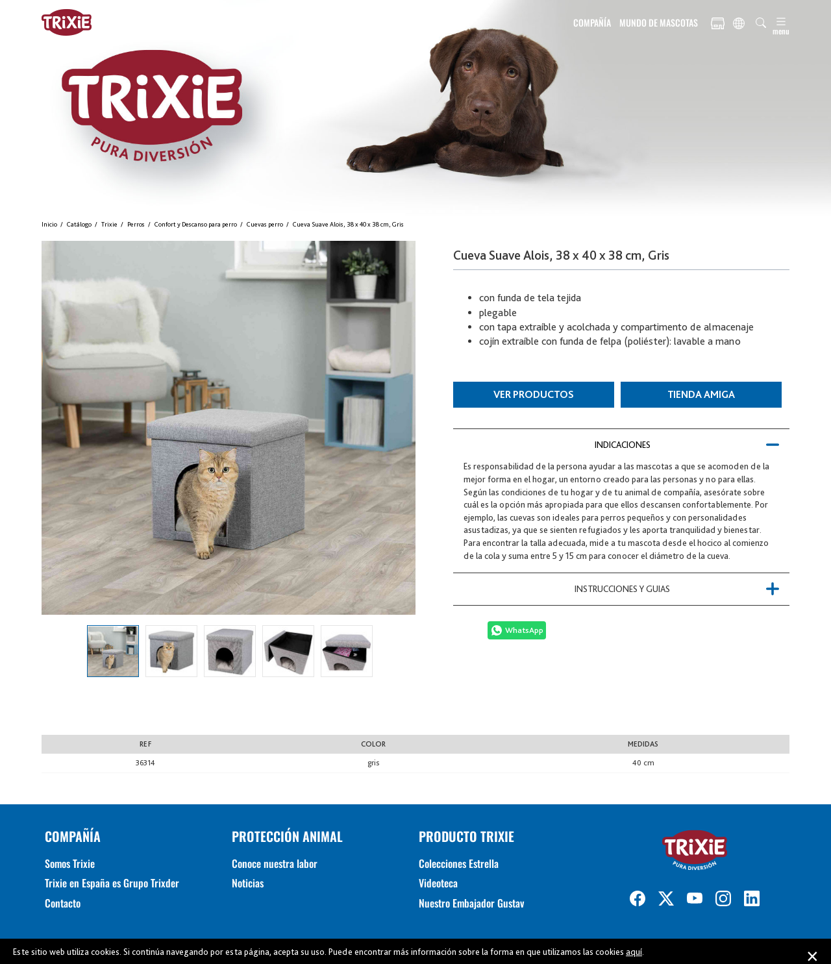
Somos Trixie (70, 863)
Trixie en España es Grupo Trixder (112, 883)
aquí (634, 951)
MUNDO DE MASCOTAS (658, 22)
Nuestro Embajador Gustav (471, 903)
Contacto (63, 903)
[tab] (621, 444)
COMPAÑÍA (592, 22)
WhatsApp (524, 630)
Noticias (248, 883)
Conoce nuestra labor (274, 863)
